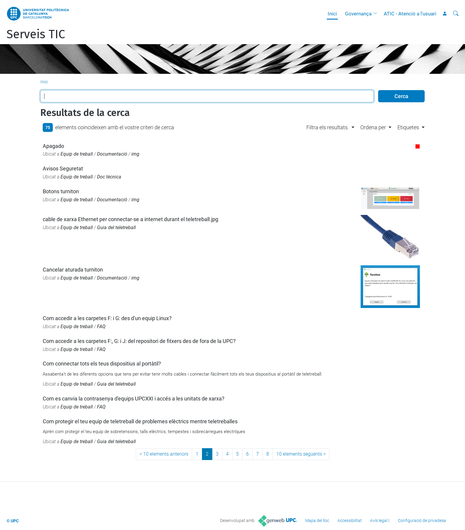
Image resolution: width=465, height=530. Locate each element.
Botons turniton (61, 191)
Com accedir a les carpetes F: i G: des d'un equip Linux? (107, 318)
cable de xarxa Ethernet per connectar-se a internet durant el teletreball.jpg (130, 219)
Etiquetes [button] (408, 127)
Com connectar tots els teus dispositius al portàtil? (102, 363)
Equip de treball (76, 154)
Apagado (53, 146)
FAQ (101, 326)
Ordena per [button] (373, 127)
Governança (358, 14)
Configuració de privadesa (422, 520)
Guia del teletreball (116, 227)
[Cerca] (455, 13)
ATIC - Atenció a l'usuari (410, 14)
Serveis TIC (36, 34)
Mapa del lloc (317, 520)
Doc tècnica (109, 177)
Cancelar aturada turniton (73, 269)
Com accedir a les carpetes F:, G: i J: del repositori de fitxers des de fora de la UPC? (139, 341)
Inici (332, 14)
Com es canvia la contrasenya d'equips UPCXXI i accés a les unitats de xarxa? (133, 398)
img (135, 154)
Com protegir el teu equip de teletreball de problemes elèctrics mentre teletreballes (140, 421)
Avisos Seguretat (63, 168)
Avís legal (378, 520)
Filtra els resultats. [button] (327, 127)
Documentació (112, 154)
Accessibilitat (349, 520)
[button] (376, 13)
